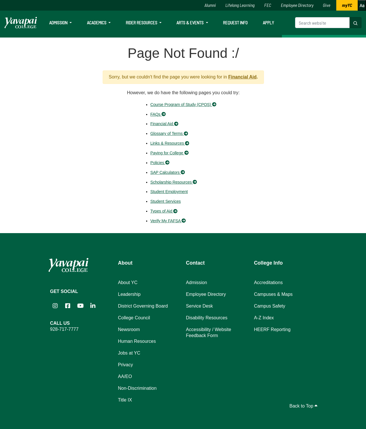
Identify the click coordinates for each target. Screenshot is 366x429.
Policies (160, 162)
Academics (97, 22)
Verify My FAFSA (168, 221)
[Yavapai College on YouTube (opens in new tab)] (80, 306)
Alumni (210, 5)
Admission (58, 22)
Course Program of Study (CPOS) (183, 104)
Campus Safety (269, 306)
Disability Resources (206, 317)
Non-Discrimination (137, 388)
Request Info (235, 22)
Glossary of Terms (169, 133)
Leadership (129, 294)
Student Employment (169, 191)
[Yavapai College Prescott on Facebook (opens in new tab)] (68, 306)
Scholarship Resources (173, 182)
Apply (268, 22)
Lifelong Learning (239, 5)
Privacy (125, 364)
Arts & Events (190, 22)
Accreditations (268, 282)
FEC (267, 5)
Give (326, 5)
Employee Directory (297, 5)
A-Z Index (264, 317)
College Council (134, 317)
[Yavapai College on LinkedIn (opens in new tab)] (93, 306)
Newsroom (129, 329)
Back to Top (303, 406)
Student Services (165, 201)
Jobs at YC (129, 353)
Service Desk (199, 306)
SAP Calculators (167, 172)
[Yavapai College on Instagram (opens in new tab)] (55, 306)
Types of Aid (164, 211)
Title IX (125, 399)
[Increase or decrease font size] (362, 5)
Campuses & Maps (273, 294)
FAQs (158, 114)
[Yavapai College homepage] (21, 22)
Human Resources (137, 341)
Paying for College (169, 153)
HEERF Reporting (272, 329)
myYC (347, 5)
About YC (128, 282)
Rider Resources (142, 22)
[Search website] (322, 22)
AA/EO (125, 376)
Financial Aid (242, 76)
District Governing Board (143, 306)
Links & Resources (169, 143)
